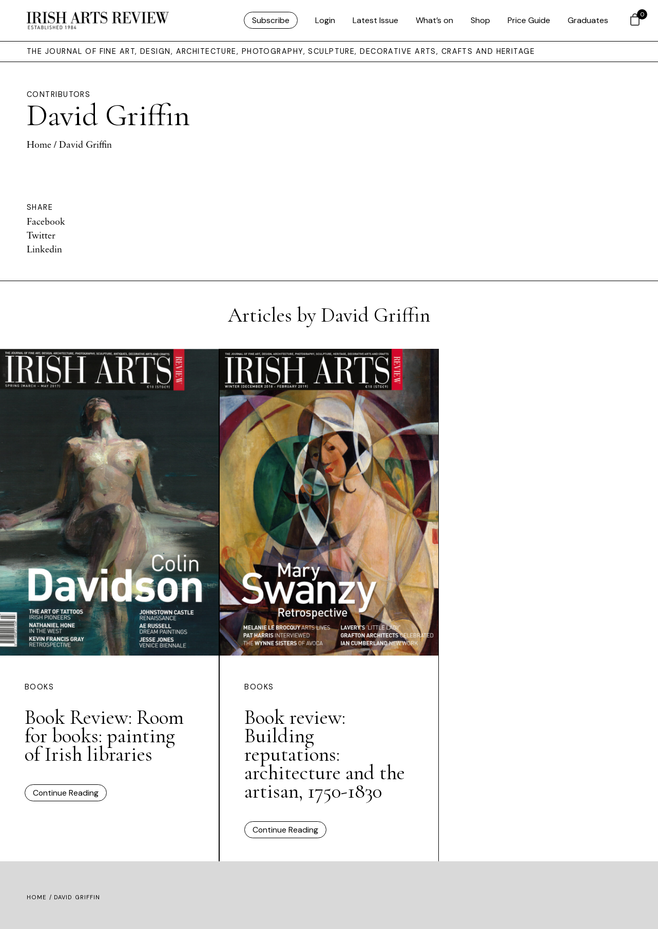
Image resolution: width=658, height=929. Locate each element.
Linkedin (44, 248)
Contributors (58, 94)
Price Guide (529, 20)
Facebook (46, 221)
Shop (480, 20)
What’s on (434, 20)
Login (325, 20)
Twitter (41, 235)
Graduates (588, 20)
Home (39, 144)
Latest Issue (375, 20)
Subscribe (270, 20)
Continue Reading (66, 792)
